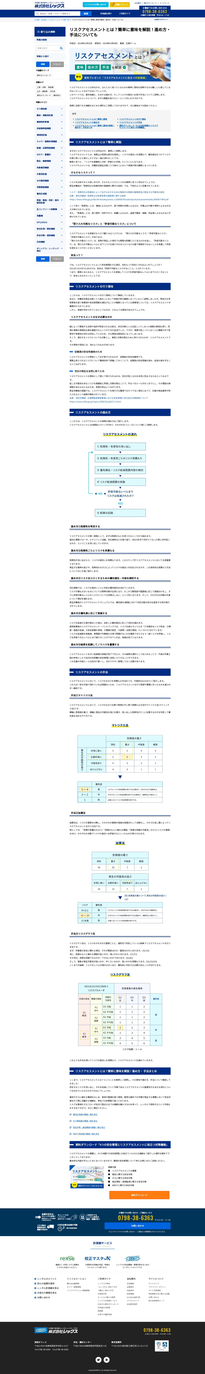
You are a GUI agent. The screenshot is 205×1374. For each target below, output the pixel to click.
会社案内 (138, 3)
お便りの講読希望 (105, 1314)
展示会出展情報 (73, 1283)
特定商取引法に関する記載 (159, 1293)
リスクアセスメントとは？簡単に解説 (91, 119)
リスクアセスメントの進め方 (87, 122)
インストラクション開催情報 (78, 1290)
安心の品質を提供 (45, 1283)
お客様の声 (102, 1293)
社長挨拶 (130, 1290)
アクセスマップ (133, 1300)
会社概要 (130, 1283)
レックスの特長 (104, 1283)
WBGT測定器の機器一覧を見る (86, 1133)
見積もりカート (120, 4)
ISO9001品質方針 (133, 1297)
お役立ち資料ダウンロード (108, 1304)
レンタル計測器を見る (48, 1288)
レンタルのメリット (47, 1278)
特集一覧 (66, 19)
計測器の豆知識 (104, 1307)
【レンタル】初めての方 (107, 1287)
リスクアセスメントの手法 (130, 122)
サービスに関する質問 (106, 1297)
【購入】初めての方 (105, 1290)
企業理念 (130, 1287)
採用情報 (130, 1293)
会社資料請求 (132, 1304)
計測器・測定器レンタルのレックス (47, 19)
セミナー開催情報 (74, 1287)
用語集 (100, 1311)
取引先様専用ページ (156, 1300)
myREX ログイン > (161, 19)
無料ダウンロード (139, 1195)
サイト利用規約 (155, 1290)
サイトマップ (154, 1283)
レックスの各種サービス (107, 1300)
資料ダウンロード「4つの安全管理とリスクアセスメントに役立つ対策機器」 (138, 126)
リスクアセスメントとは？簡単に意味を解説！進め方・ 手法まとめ (95, 126)
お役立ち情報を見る (47, 1292)
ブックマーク (164, 3)
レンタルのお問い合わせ (95, 4)
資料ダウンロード (150, 3)
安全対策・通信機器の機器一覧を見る (89, 1127)
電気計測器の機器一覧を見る (85, 1114)
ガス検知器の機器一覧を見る (85, 1120)
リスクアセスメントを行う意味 (132, 119)
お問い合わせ (137, 1225)
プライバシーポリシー (157, 1287)
